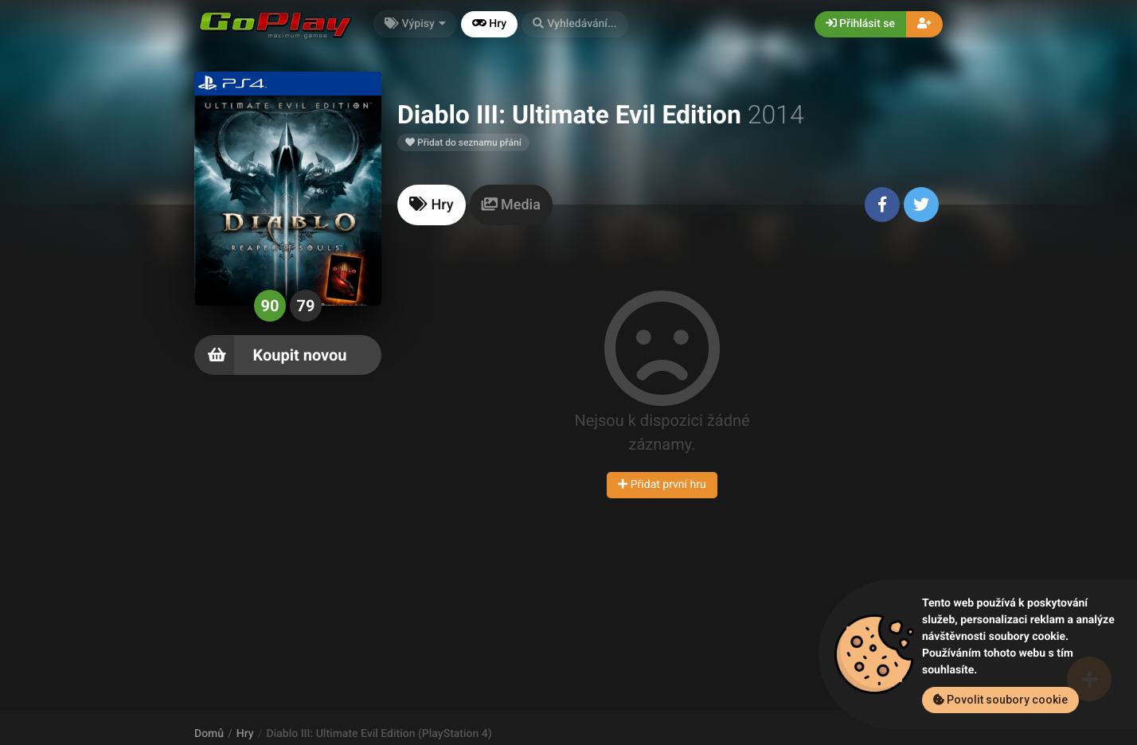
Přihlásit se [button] (860, 24)
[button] (575, 24)
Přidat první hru (661, 484)
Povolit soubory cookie (1000, 699)
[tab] (431, 205)
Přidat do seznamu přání (463, 142)
